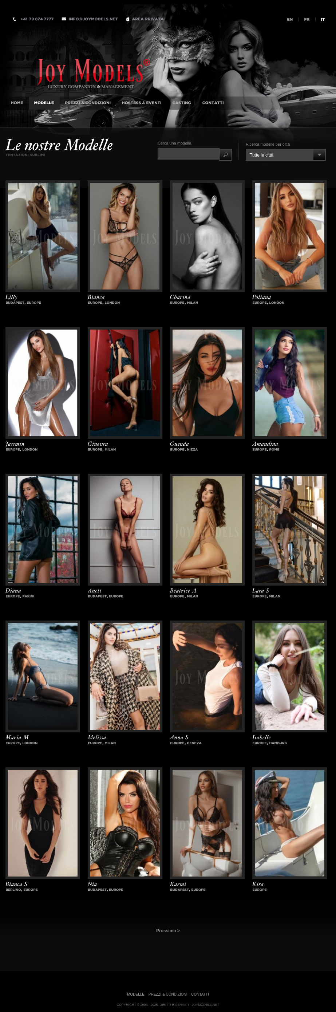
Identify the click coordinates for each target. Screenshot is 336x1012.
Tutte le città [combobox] (261, 155)
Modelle (136, 994)
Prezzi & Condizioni (168, 994)
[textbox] (189, 154)
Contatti (200, 994)
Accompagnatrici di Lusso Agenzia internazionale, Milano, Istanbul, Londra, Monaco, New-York (102, 59)
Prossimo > (168, 930)
